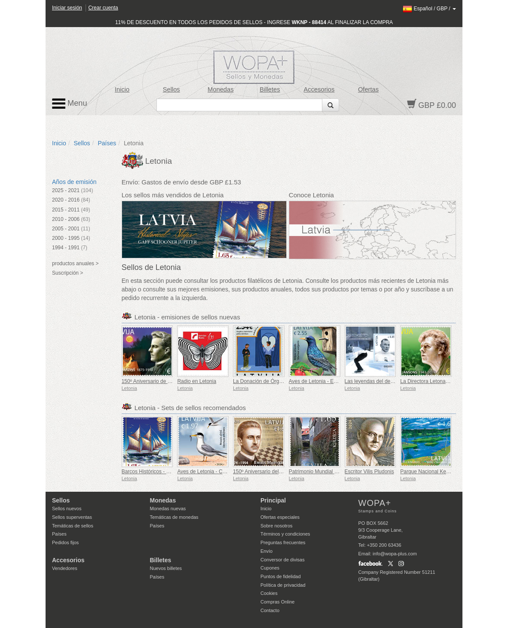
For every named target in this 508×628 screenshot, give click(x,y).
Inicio (122, 89)
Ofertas (368, 89)
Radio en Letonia (196, 381)
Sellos (171, 89)
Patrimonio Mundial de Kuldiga (324, 472)
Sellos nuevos (67, 508)
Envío (266, 551)
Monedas (220, 89)
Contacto (269, 610)
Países (107, 143)
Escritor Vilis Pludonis (369, 472)
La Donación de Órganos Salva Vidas (276, 381)
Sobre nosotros (276, 525)
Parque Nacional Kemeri (428, 472)
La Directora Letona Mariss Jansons (441, 381)
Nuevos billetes (166, 568)
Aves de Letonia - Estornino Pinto (327, 381)
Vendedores (64, 568)
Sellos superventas (72, 517)
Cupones (269, 567)
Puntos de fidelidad (280, 576)
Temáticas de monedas (174, 517)
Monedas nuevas (168, 508)
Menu (69, 103)
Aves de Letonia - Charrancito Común (220, 472)
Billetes (270, 89)
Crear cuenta (103, 8)
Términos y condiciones (285, 533)
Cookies (269, 593)
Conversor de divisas (282, 559)
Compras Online (277, 601)
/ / (429, 9)
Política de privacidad (283, 585)
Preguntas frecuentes (283, 542)
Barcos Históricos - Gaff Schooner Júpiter (169, 472)
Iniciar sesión (67, 8)
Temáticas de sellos (72, 525)
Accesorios (319, 89)
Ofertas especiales (280, 517)
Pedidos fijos (65, 542)
